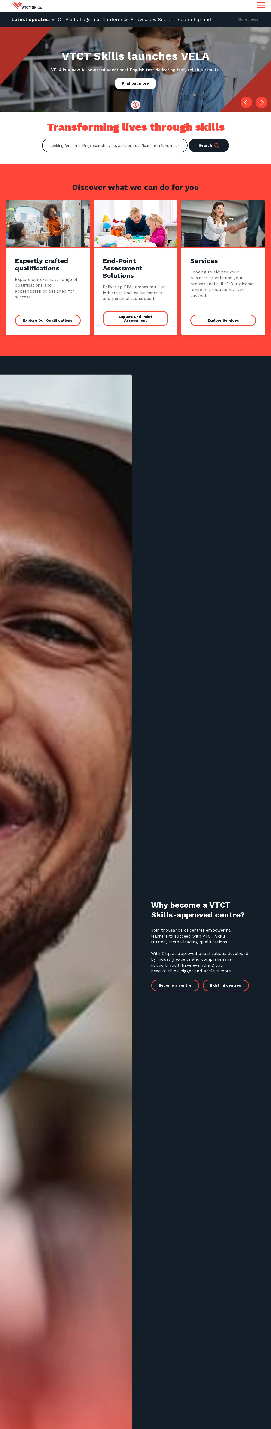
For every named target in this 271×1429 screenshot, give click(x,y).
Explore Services (223, 320)
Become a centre (179, 985)
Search (209, 145)
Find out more (135, 83)
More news (248, 19)
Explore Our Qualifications (47, 320)
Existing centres (230, 985)
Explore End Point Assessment (135, 318)
